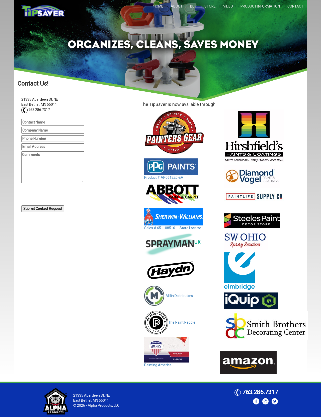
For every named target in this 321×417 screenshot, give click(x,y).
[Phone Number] (52, 138)
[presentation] (59, 195)
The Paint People (169, 322)
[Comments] (52, 167)
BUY (193, 6)
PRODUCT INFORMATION (260, 6)
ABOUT (177, 6)
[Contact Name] (52, 122)
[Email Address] (52, 146)
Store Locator (190, 228)
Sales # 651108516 (159, 228)
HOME (158, 6)
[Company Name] (52, 130)
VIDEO (228, 6)
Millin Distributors (168, 296)
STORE (210, 6)
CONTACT (295, 6)
